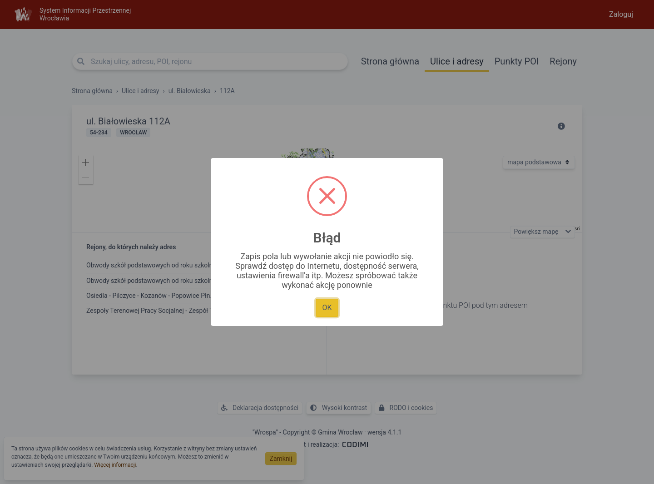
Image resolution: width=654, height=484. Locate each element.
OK (327, 307)
